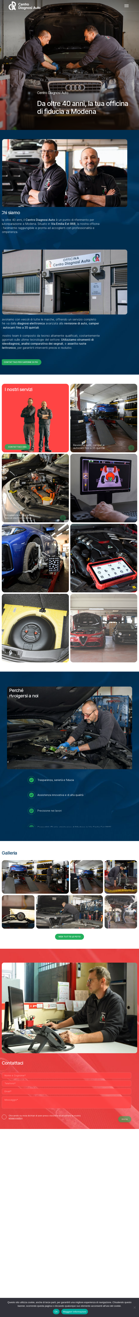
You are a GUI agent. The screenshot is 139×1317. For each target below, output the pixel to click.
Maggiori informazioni (74, 1311)
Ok (56, 1311)
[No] (134, 1307)
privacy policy (15, 1118)
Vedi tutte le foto (69, 936)
